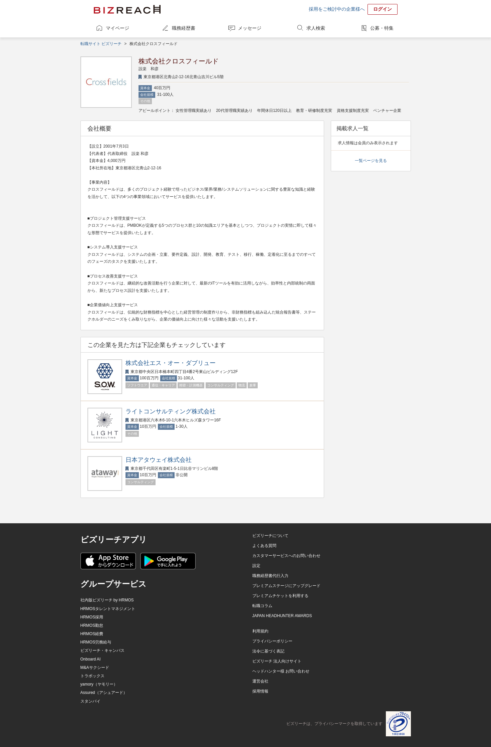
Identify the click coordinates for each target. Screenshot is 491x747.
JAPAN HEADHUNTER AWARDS (282, 615)
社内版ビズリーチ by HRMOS (107, 600)
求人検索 (315, 28)
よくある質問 (264, 545)
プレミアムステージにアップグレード (286, 585)
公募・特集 (382, 28)
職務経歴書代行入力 (270, 575)
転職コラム (262, 605)
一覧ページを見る (371, 160)
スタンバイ (90, 701)
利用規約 (260, 631)
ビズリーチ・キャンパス (102, 650)
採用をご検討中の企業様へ (337, 9)
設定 (256, 565)
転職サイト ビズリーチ (100, 43)
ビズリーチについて (270, 535)
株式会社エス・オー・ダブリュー (171, 363)
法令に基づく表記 (268, 651)
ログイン (382, 9)
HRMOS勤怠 (91, 625)
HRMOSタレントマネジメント (108, 608)
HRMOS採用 (91, 617)
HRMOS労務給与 (95, 642)
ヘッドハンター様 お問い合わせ (280, 671)
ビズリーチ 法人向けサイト (276, 661)
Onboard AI (90, 659)
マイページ (117, 28)
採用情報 (260, 691)
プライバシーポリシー (272, 641)
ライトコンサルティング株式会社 (171, 411)
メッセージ (249, 28)
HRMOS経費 (91, 633)
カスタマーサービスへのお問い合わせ (286, 555)
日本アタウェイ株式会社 (159, 459)
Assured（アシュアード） (103, 692)
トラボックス (92, 676)
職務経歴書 (183, 28)
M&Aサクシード (94, 667)
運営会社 (260, 681)
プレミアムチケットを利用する (280, 595)
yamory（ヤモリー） (98, 684)
